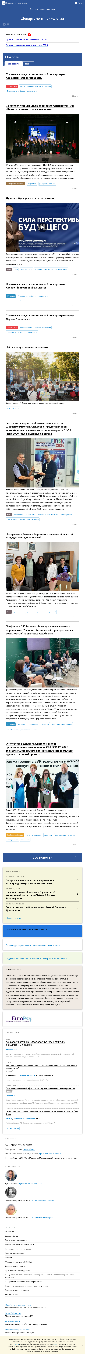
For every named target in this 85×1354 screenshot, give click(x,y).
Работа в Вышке (11, 1294)
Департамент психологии (42, 18)
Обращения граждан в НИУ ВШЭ (19, 1261)
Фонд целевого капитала (15, 1266)
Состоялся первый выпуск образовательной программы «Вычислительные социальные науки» (40, 107)
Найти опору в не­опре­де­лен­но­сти (27, 347)
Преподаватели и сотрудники (18, 1249)
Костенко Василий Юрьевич (42, 1200)
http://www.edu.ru (12, 1321)
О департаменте (14, 970)
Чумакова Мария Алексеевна (31, 1183)
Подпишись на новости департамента (26, 929)
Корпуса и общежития (14, 1253)
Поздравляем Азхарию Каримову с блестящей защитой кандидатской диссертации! (39, 535)
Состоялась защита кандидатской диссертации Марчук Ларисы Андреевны (40, 317)
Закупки (8, 1257)
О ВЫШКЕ (9, 1231)
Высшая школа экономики (16, 3)
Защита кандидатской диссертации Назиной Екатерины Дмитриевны (36, 909)
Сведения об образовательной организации (23, 1281)
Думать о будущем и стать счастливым (30, 198)
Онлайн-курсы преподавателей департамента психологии (33, 945)
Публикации (12, 1032)
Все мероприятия (14, 918)
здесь (17, 1344)
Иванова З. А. (11, 1049)
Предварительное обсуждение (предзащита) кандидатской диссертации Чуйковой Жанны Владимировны (30, 895)
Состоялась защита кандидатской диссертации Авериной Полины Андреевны (35, 75)
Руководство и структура (16, 1240)
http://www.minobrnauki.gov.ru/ (18, 1305)
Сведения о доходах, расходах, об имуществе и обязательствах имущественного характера (40, 1275)
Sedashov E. (31, 1118)
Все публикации (13, 1129)
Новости (12, 56)
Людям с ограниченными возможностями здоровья (26, 1285)
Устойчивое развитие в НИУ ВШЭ (19, 1244)
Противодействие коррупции (17, 1270)
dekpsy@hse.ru (29, 1149)
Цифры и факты (11, 1236)
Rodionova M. (19, 1118)
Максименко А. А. (27, 1075)
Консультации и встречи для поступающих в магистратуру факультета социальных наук (30, 881)
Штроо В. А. (11, 1095)
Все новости (42, 857)
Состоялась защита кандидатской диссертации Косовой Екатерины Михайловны (35, 285)
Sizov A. (9, 1118)
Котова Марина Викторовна (42, 1217)
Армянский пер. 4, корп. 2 (50, 1153)
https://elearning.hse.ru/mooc (17, 1329)
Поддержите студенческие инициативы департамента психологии (36, 958)
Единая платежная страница (17, 1290)
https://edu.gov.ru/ (13, 1313)
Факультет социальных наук (42, 9)
